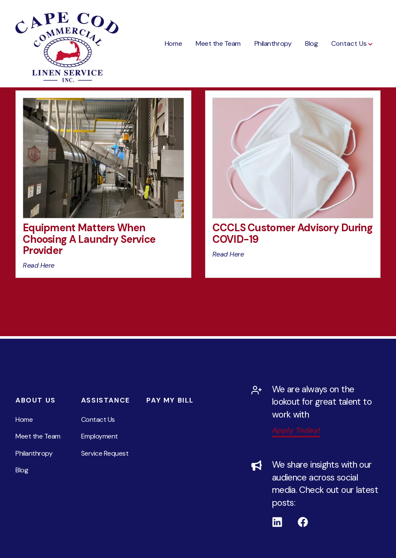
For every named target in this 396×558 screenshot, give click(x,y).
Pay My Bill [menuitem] (170, 400)
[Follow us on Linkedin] (285, 522)
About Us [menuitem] (35, 400)
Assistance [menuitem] (105, 400)
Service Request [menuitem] (105, 453)
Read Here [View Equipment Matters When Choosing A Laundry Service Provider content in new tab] (38, 265)
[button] (352, 43)
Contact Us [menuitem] (98, 419)
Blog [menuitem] (21, 469)
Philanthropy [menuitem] (33, 453)
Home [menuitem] (24, 419)
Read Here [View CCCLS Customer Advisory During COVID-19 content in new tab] (228, 254)
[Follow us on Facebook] (310, 522)
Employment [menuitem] (99, 436)
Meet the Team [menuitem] (37, 436)
